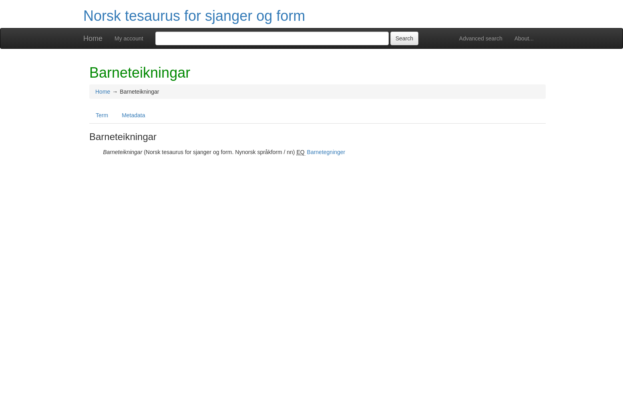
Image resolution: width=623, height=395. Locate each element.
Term (102, 115)
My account (129, 38)
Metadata (133, 115)
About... (524, 38)
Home (92, 38)
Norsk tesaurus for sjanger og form (194, 16)
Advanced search (480, 38)
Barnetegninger (326, 152)
